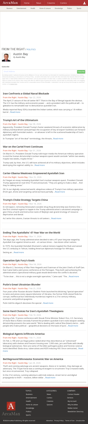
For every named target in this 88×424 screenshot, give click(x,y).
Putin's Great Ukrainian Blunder (21, 284)
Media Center (73, 408)
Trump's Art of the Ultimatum (20, 120)
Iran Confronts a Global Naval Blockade (26, 93)
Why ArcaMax (73, 404)
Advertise (49, 421)
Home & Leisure (45, 8)
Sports (79, 8)
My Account (72, 401)
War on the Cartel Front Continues (23, 146)
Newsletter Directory (75, 411)
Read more (15, 112)
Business (9, 8)
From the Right (9, 97)
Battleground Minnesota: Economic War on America (33, 359)
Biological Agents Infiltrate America (24, 333)
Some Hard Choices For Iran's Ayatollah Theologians (33, 311)
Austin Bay (23, 97)
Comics (49, 398)
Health (33, 8)
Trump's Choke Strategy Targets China (25, 199)
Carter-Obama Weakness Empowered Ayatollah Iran (33, 173)
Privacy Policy (59, 421)
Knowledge (59, 8)
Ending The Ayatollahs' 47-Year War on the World (31, 232)
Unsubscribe (80, 421)
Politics (69, 8)
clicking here (13, 84)
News (49, 394)
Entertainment (21, 8)
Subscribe (81, 72)
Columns (50, 401)
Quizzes (50, 404)
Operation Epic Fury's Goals (18, 260)
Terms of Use (69, 421)
